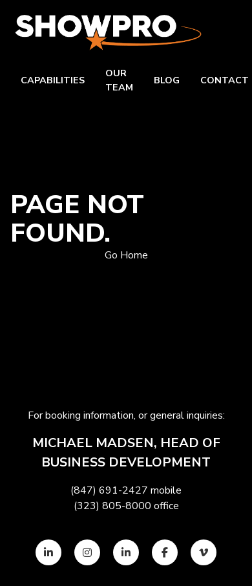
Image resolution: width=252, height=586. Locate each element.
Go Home (126, 255)
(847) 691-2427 (109, 490)
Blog (167, 80)
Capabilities (53, 80)
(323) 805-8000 (112, 506)
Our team (119, 80)
